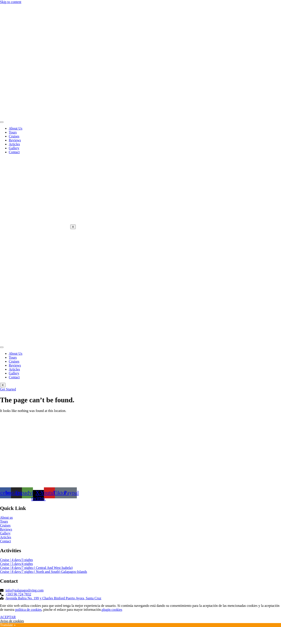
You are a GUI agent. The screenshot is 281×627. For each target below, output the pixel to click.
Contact (14, 152)
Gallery (14, 148)
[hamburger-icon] (2, 122)
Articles (14, 144)
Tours (13, 132)
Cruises (14, 136)
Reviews (15, 140)
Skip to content (10, 2)
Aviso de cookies (12, 621)
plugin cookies (112, 609)
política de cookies (28, 609)
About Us (15, 128)
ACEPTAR (8, 617)
